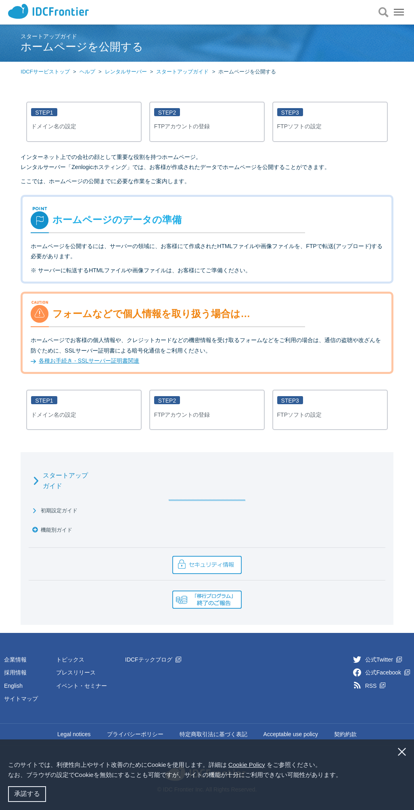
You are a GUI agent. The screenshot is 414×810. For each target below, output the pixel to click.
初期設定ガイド (59, 510)
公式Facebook (387, 672)
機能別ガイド (56, 530)
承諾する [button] (27, 793)
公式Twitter (383, 659)
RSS (375, 686)
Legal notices (74, 734)
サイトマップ (21, 698)
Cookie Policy (246, 764)
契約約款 (345, 734)
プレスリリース (76, 672)
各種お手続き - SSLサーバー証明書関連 (89, 360)
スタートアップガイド (182, 72)
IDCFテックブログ (153, 659)
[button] (344, 776)
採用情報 (15, 672)
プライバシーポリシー (135, 734)
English (13, 686)
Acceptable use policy (290, 734)
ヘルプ (87, 72)
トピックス (70, 659)
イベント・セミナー (81, 686)
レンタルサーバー (126, 72)
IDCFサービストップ (45, 72)
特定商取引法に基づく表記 (213, 734)
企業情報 (15, 659)
